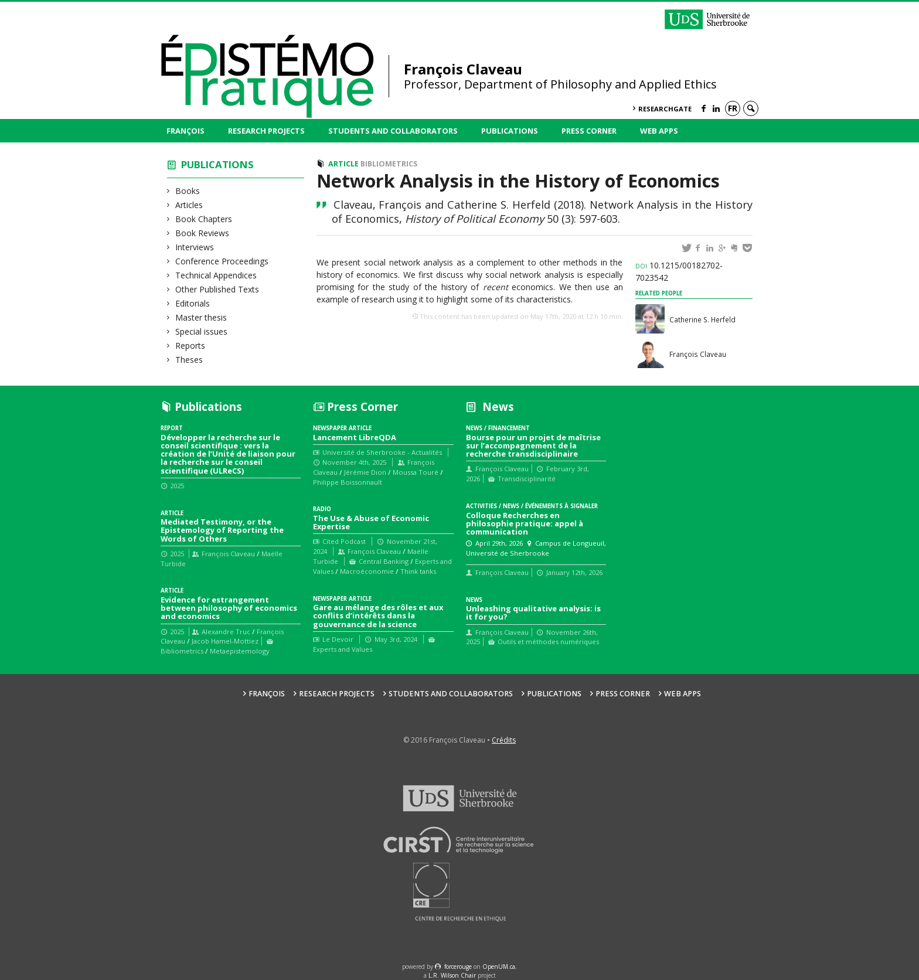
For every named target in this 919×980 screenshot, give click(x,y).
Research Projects (266, 130)
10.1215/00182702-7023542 (679, 271)
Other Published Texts (217, 289)
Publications (509, 130)
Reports (190, 345)
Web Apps (659, 130)
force (458, 966)
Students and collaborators (393, 130)
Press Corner (589, 130)
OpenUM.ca (498, 966)
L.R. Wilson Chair (452, 975)
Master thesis (201, 317)
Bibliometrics (388, 164)
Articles (189, 204)
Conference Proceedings (222, 261)
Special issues (201, 331)
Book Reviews (202, 233)
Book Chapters (204, 218)
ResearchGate (665, 108)
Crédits (504, 740)
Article (343, 164)
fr (732, 108)
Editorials (193, 303)
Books (188, 190)
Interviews (195, 247)
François (185, 130)
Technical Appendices (216, 275)
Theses (189, 359)
